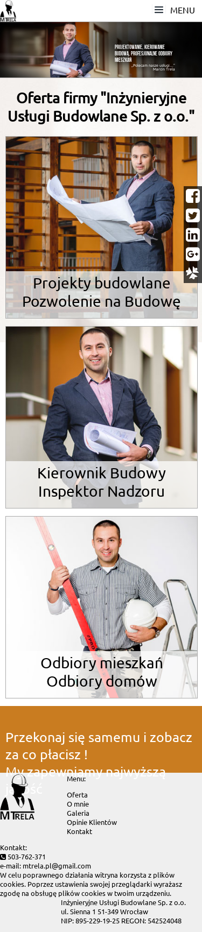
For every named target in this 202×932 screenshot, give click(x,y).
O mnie (78, 803)
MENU (175, 9)
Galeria (78, 812)
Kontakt (79, 831)
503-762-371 (27, 856)
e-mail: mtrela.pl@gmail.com (45, 865)
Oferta (77, 794)
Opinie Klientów (92, 822)
